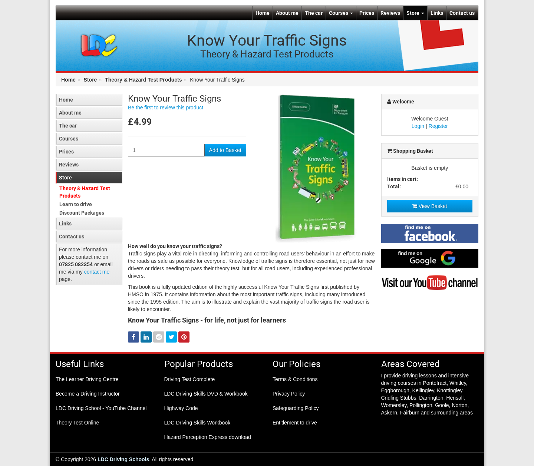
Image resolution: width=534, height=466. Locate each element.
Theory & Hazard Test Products (143, 80)
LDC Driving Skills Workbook (197, 423)
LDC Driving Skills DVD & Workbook (206, 394)
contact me (96, 272)
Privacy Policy (289, 394)
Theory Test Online (77, 423)
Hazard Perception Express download (207, 437)
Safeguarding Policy (296, 408)
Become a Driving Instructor (88, 394)
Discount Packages (81, 213)
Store (415, 13)
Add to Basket (225, 150)
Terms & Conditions (295, 379)
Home (263, 13)
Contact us (462, 13)
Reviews (390, 13)
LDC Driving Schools (123, 459)
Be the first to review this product (165, 107)
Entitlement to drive (295, 423)
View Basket (429, 206)
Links (437, 13)
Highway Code (181, 408)
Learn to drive (75, 204)
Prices (366, 13)
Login (418, 126)
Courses (341, 13)
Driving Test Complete (189, 379)
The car (314, 13)
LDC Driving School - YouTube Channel (101, 408)
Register (438, 126)
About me (287, 13)
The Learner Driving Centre (87, 379)
